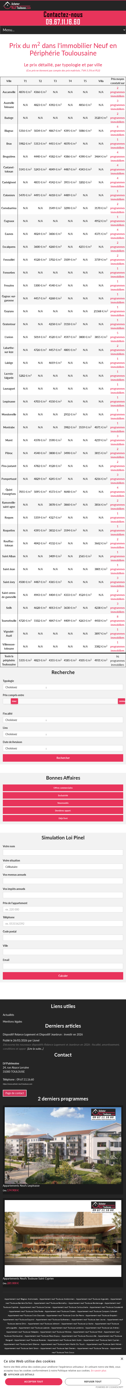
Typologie (8, 680)
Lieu (5, 727)
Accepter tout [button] (33, 1381)
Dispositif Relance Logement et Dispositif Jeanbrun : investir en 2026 (43, 1034)
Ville (5, 945)
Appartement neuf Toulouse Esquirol (18, 1319)
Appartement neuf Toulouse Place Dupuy (42, 1336)
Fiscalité (7, 713)
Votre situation (11, 860)
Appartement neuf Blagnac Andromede (21, 1299)
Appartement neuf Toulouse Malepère (22, 1332)
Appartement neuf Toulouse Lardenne (67, 1328)
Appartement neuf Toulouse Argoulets (92, 1299)
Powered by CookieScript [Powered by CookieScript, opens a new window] (109, 1387)
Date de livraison (12, 742)
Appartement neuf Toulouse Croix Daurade (26, 1315)
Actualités (8, 1014)
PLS (97, 70)
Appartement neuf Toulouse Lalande (34, 1328)
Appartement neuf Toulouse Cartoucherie (70, 1307)
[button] (63, 1375)
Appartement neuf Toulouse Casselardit (106, 1307)
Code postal (9, 931)
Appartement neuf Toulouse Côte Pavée (26, 1311)
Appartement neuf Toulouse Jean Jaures (88, 1319)
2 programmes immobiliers (117, 92)
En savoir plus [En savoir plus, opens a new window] (98, 1370)
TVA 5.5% (86, 70)
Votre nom (9, 846)
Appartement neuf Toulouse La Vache (77, 1323)
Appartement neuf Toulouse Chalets (60, 1311)
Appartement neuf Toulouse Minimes (55, 1332)
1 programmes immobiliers (117, 143)
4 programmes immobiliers (117, 156)
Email (6, 959)
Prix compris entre (13, 695)
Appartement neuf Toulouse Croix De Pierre (65, 1315)
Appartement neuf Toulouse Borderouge (86, 1303)
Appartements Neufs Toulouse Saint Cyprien (28, 1278)
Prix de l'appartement (15, 903)
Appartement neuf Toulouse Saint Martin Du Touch (63, 1344)
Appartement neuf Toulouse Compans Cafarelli (97, 1311)
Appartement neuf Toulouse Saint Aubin (65, 1340)
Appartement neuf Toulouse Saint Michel (103, 1344)
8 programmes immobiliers (117, 620)
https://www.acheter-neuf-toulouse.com (17, 1084)
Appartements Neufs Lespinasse (21, 1185)
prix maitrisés (73, 70)
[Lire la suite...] (35, 1048)
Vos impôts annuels (14, 888)
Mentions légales (12, 1021)
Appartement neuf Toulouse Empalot (101, 1315)
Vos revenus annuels (14, 874)
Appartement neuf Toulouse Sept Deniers (57, 1348)
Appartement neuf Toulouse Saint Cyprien (101, 1340)
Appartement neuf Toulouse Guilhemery (53, 1319)
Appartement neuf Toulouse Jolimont (44, 1323)
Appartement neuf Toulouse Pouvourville (79, 1336)
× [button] (121, 1359)
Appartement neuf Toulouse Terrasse (92, 1348)
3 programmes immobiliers (117, 105)
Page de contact (14, 1093)
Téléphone (8, 917)
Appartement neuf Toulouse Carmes (35, 1307)
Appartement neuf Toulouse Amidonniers (57, 1299)
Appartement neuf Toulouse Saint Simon (21, 1348)
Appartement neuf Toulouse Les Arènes (102, 1328)
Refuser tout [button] (92, 1381)
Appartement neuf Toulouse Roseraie (30, 1340)
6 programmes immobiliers (117, 130)
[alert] (63, 1372)
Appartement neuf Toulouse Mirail (87, 1332)
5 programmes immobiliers (117, 337)
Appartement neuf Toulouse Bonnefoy (50, 1303)
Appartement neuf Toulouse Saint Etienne (21, 1344)
